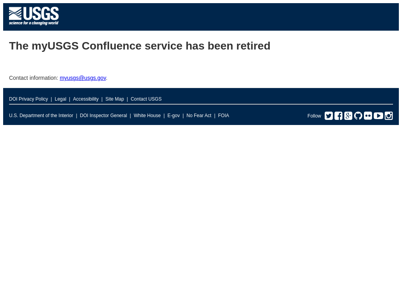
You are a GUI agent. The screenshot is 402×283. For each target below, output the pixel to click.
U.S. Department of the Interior (41, 115)
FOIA (223, 115)
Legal (60, 99)
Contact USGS (146, 99)
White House (147, 115)
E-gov (174, 115)
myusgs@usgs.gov (83, 78)
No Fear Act (198, 115)
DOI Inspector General (103, 115)
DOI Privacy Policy (28, 99)
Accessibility (86, 99)
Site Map (114, 99)
